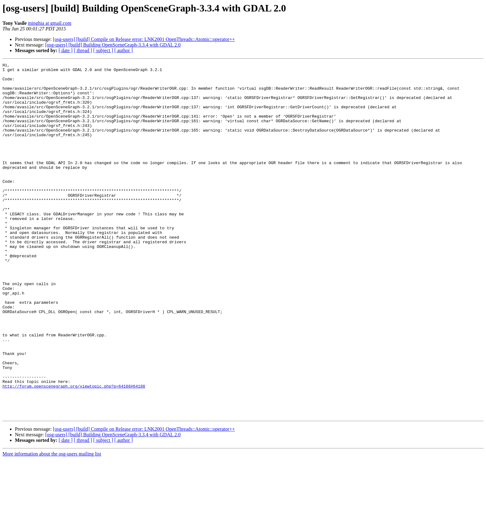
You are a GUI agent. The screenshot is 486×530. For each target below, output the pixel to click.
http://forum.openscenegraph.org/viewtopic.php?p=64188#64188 (73, 451)
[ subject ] (103, 50)
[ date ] (66, 50)
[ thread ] (83, 50)
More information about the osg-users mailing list (51, 524)
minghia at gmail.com (49, 23)
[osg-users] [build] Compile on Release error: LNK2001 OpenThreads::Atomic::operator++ (144, 39)
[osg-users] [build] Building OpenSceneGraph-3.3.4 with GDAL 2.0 (113, 44)
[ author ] (123, 50)
